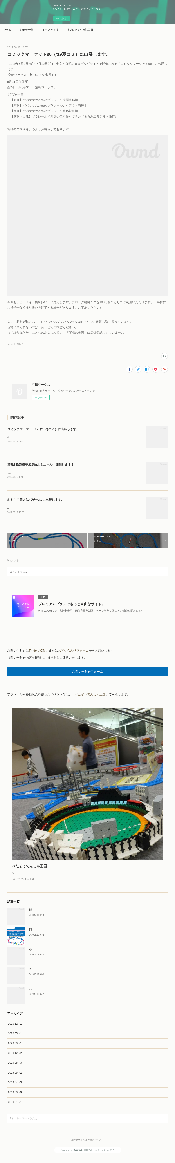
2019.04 (15, 1087)
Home (7, 29)
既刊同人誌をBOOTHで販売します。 (51, 915)
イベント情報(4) (15, 344)
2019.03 (15, 1097)
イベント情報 (50, 29)
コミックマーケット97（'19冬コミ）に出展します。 (43, 429)
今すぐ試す (61, 18)
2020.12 (15, 1029)
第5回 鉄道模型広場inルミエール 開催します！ (40, 464)
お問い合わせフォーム (73, 651)
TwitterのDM (37, 651)
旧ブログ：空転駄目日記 (80, 29)
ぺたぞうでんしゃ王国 (90, 695)
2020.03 (15, 1048)
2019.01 (15, 1107)
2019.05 (15, 1078)
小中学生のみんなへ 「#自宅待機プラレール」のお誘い (63, 954)
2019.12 (15, 1058)
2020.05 (15, 1038)
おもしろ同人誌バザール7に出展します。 (35, 500)
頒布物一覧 (26, 29)
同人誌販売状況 (38, 934)
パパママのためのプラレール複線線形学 (53, 994)
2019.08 (15, 1068)
